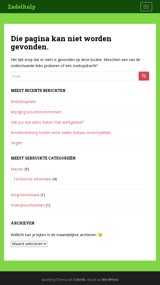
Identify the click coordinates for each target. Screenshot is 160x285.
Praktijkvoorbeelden (28, 205)
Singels (17, 142)
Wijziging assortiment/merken (36, 111)
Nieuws (17, 168)
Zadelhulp (22, 6)
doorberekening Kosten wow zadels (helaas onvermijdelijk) (61, 132)
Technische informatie (32, 178)
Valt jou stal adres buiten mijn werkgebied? (47, 122)
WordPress (110, 279)
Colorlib (79, 279)
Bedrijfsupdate (23, 101)
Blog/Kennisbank (25, 194)
